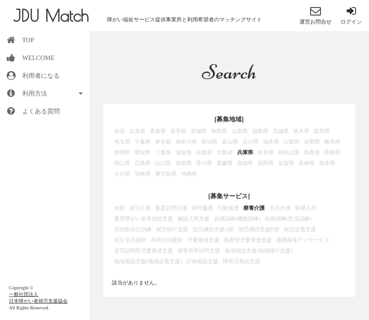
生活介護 (280, 208)
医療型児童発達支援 (248, 240)
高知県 (245, 163)
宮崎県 (143, 174)
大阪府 (225, 152)
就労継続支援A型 (213, 229)
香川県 (204, 163)
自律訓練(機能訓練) (237, 219)
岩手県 (178, 131)
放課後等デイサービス (303, 240)
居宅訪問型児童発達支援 (143, 251)
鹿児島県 (165, 174)
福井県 (271, 142)
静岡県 (122, 152)
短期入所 (305, 208)
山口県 (163, 163)
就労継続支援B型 (258, 229)
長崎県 (307, 163)
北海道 (137, 131)
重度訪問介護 (171, 208)
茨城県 (281, 131)
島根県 (332, 152)
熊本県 (327, 163)
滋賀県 (184, 152)
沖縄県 (189, 174)
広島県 (143, 163)
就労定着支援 (300, 229)
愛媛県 (225, 163)
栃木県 (301, 131)
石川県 (250, 142)
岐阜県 (332, 142)
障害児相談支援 (241, 261)
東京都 (163, 142)
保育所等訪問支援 (198, 251)
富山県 (230, 142)
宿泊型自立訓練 (133, 229)
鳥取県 (312, 152)
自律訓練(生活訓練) (288, 219)
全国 (119, 131)
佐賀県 (286, 163)
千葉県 (143, 142)
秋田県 (219, 131)
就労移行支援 (172, 229)
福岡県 (266, 163)
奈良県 (266, 152)
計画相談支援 (202, 261)
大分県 (122, 174)
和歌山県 (288, 152)
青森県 (158, 131)
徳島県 (184, 163)
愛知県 (143, 152)
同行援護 (202, 208)
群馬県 (322, 131)
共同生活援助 (167, 240)
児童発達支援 (203, 240)
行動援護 (228, 208)
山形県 (240, 131)
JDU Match (51, 15)
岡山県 (122, 163)
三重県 (163, 152)
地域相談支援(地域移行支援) (258, 251)
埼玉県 (122, 142)
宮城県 (199, 131)
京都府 (204, 152)
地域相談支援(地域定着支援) (148, 261)
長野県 (312, 142)
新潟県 (209, 142)
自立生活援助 (130, 240)
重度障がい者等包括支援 (143, 219)
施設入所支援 (193, 219)
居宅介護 (140, 208)
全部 (119, 208)
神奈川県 (186, 142)
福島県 (260, 131)
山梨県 (291, 142)
